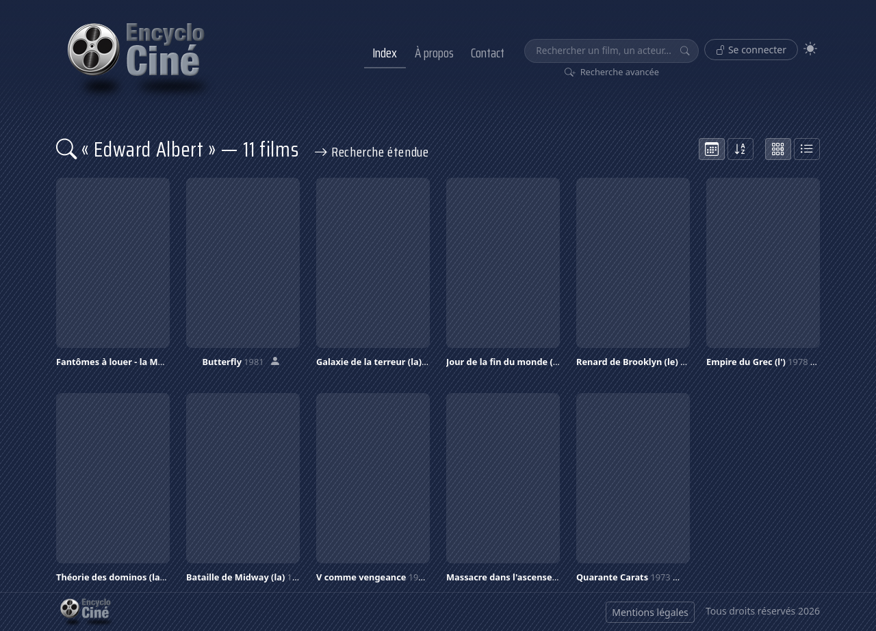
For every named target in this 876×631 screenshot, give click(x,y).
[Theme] (810, 49)
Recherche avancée (612, 72)
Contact (487, 52)
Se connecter (751, 49)
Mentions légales (650, 612)
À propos (434, 52)
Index (384, 52)
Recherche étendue (371, 152)
